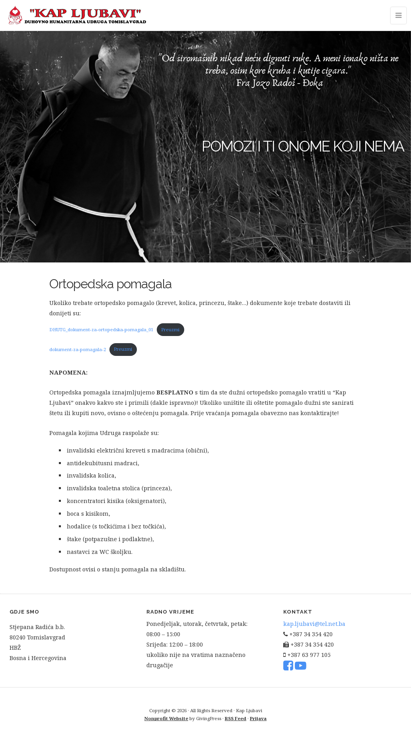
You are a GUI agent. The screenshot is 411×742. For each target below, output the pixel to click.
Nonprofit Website (166, 718)
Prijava (258, 718)
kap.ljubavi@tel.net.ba (314, 623)
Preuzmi (170, 329)
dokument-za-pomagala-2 (77, 349)
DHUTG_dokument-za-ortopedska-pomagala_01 (101, 329)
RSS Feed (235, 718)
